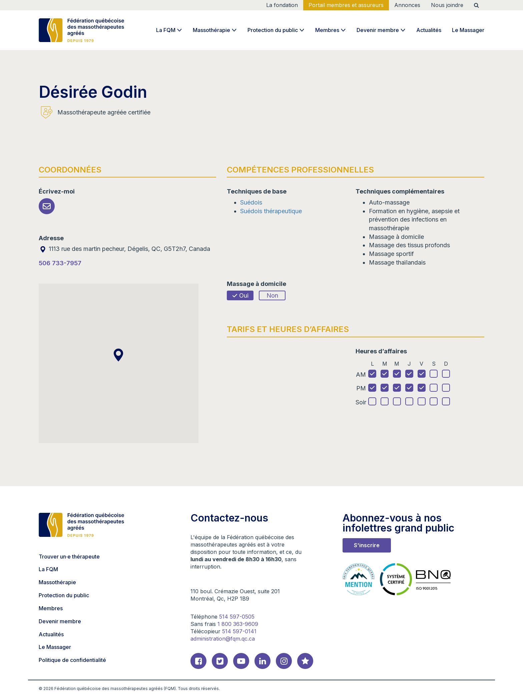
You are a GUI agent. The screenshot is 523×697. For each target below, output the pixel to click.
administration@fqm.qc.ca (222, 638)
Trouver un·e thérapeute (69, 556)
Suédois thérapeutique (271, 211)
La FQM (165, 30)
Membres (327, 30)
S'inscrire (367, 545)
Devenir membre (378, 30)
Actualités (428, 30)
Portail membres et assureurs (346, 5)
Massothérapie (211, 30)
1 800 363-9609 (237, 624)
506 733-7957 (60, 263)
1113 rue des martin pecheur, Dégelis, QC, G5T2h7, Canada (124, 248)
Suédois (251, 202)
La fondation (282, 5)
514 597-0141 (239, 631)
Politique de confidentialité (72, 660)
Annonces (407, 5)
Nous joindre (447, 5)
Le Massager (468, 30)
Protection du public (272, 30)
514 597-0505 (236, 616)
